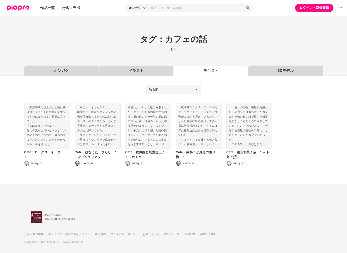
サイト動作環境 (34, 234)
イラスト (136, 71)
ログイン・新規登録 (314, 7)
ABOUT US (207, 234)
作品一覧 (47, 8)
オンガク (61, 71)
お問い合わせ (151, 234)
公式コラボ (71, 8)
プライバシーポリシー (124, 234)
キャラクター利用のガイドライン (69, 234)
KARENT (190, 234)
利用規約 (100, 234)
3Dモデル (286, 71)
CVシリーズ (171, 234)
